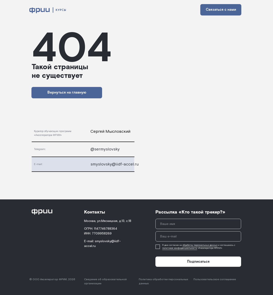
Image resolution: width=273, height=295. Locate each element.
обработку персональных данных (200, 245)
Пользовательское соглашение (214, 279)
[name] (198, 224)
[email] (198, 236)
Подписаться (198, 261)
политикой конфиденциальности (179, 248)
